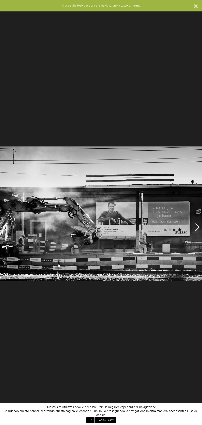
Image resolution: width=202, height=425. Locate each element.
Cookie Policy (105, 420)
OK (90, 420)
